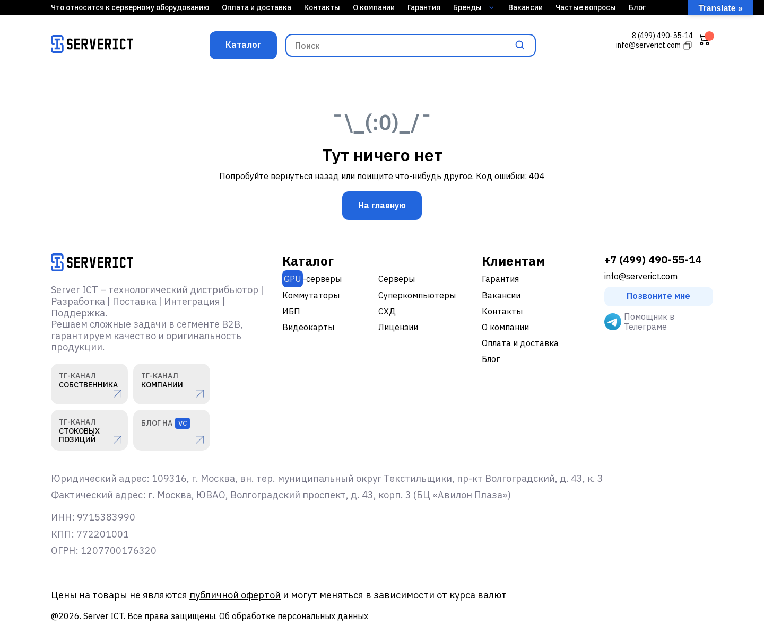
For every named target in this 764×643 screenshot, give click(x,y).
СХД (387, 311)
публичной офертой (235, 595)
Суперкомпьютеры (417, 295)
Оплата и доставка (256, 7)
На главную (382, 205)
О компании (374, 7)
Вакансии (525, 7)
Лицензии (398, 327)
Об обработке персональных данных (293, 616)
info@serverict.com (641, 276)
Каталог (243, 44)
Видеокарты (308, 327)
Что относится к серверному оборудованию (130, 7)
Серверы (396, 279)
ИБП (291, 311)
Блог (637, 7)
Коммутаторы (311, 295)
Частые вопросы (585, 7)
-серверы (312, 278)
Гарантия (423, 7)
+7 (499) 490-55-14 (652, 259)
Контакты (322, 7)
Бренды (473, 7)
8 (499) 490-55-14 (662, 35)
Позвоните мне (658, 295)
